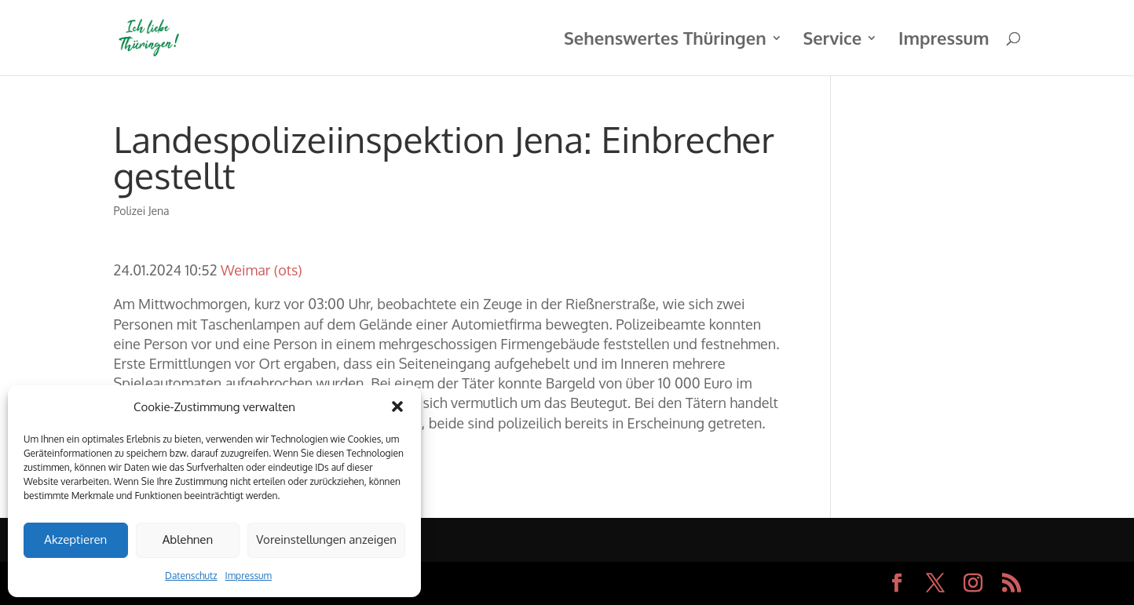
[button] (397, 406)
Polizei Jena (141, 210)
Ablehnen (188, 539)
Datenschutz (191, 575)
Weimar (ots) (261, 270)
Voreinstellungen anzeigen (326, 539)
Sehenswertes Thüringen (665, 40)
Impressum (248, 575)
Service (832, 40)
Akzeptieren (75, 539)
